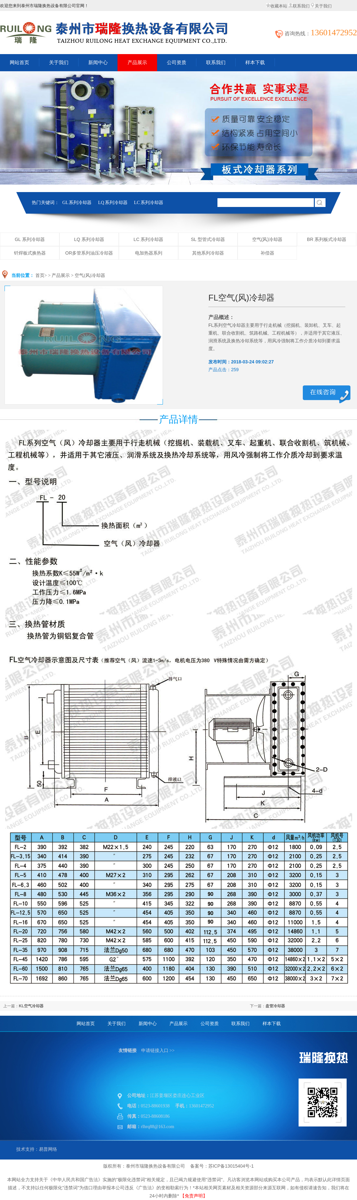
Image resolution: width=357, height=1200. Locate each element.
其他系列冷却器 (208, 253)
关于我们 (321, 6)
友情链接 (127, 1050)
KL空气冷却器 (31, 1006)
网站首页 (86, 1023)
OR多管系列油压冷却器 (89, 253)
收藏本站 (276, 6)
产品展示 (137, 62)
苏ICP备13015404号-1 (231, 1166)
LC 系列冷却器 (148, 202)
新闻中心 (98, 62)
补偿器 (267, 253)
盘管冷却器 (275, 1006)
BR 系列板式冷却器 (326, 239)
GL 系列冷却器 (77, 202)
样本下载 (255, 62)
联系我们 (299, 6)
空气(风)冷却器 (267, 239)
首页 (39, 275)
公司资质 (176, 62)
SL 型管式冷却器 (208, 239)
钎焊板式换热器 (30, 253)
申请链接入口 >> (158, 1050)
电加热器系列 (148, 253)
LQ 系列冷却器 (113, 202)
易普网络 (48, 1149)
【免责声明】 (193, 1195)
